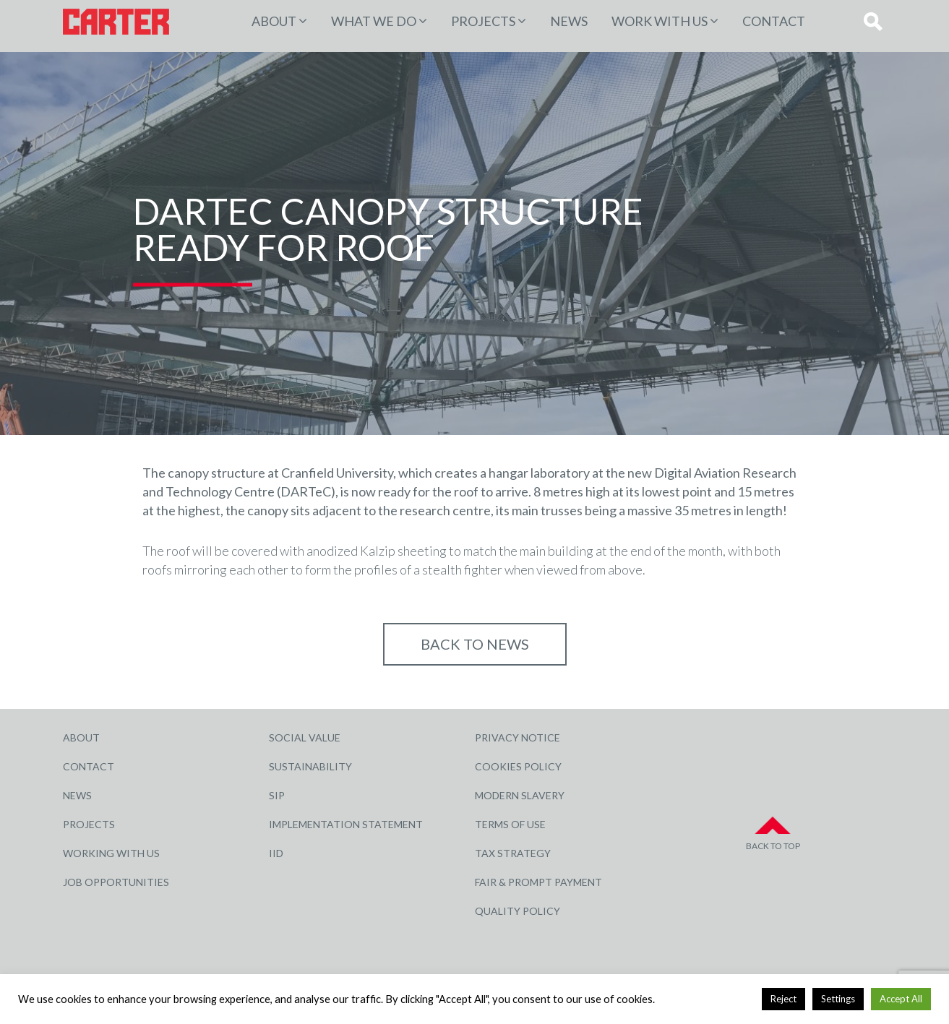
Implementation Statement (346, 824)
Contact (773, 21)
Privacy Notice (517, 737)
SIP (277, 795)
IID (276, 853)
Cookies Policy (518, 766)
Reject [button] (783, 998)
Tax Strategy (513, 853)
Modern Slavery (519, 795)
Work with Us (659, 21)
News (569, 21)
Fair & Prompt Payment (538, 882)
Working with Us (111, 853)
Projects (89, 824)
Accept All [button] (901, 998)
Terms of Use (510, 824)
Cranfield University (337, 473)
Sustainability (310, 766)
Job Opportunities (116, 882)
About (274, 21)
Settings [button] (838, 998)
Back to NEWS (475, 644)
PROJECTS (483, 21)
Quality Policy (517, 911)
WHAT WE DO (373, 21)
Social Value (304, 737)
